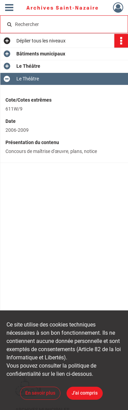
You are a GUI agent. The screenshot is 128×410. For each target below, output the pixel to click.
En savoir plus (40, 393)
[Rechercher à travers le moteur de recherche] (63, 24)
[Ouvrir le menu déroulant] (9, 8)
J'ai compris (85, 393)
